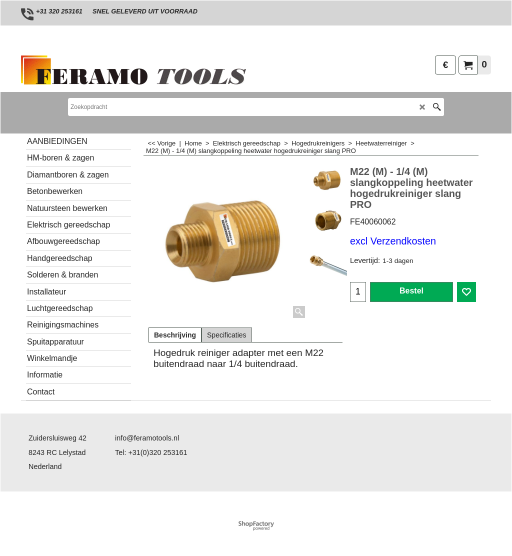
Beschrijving (175, 335)
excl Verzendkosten (393, 241)
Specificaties (226, 335)
